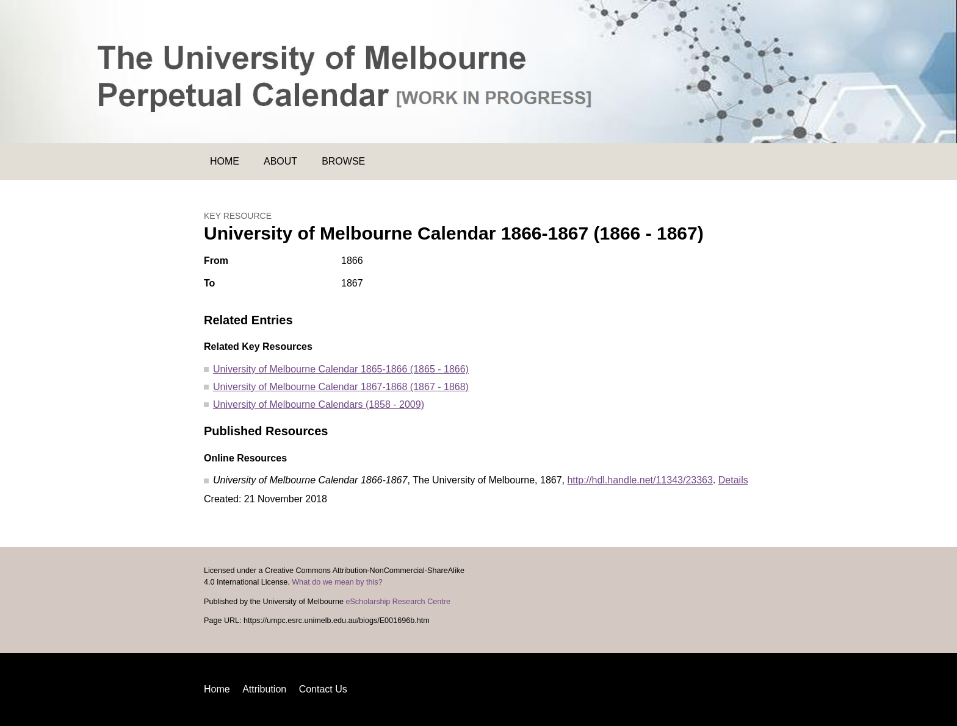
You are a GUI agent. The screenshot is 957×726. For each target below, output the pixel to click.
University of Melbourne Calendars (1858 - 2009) (318, 404)
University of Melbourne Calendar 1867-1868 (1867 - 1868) (341, 387)
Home (224, 161)
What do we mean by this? (337, 582)
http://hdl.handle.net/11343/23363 (639, 480)
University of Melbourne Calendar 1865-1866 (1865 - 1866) (341, 369)
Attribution (264, 689)
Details (733, 480)
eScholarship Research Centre (397, 601)
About (280, 161)
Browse (343, 161)
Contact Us (323, 689)
